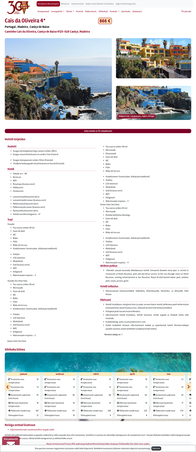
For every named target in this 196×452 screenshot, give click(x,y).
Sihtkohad (103, 11)
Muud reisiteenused (55, 443)
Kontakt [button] (114, 11)
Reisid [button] (69, 11)
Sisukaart (114, 443)
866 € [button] (105, 21)
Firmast (67, 443)
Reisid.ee (65, 3)
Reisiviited (97, 443)
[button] (58, 79)
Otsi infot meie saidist (140, 443)
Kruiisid (79, 11)
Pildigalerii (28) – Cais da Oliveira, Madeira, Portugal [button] (136, 116)
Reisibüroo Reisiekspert (48, 3)
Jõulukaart (137, 11)
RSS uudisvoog (78, 443)
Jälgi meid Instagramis (126, 3)
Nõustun (156, 448)
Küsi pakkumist (11, 443)
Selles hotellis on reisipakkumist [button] (98, 131)
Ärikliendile (124, 443)
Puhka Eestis (91, 11)
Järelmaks (126, 11)
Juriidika (106, 443)
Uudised (88, 443)
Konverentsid (77, 3)
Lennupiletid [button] (57, 11)
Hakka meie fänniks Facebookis (100, 3)
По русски (186, 11)
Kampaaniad (43, 11)
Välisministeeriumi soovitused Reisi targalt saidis (32, 429)
